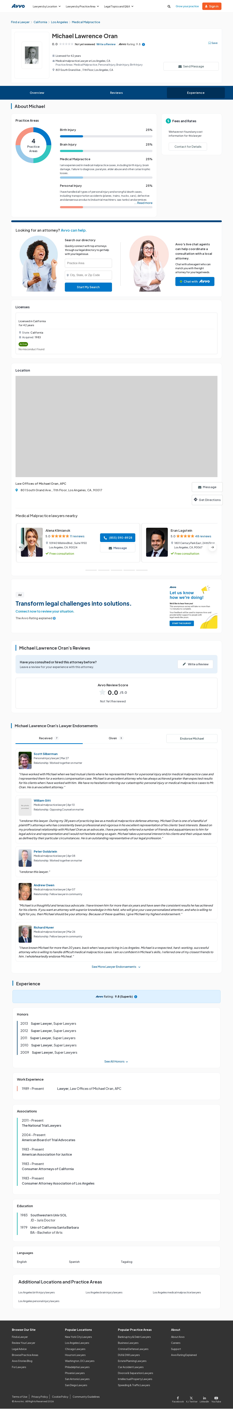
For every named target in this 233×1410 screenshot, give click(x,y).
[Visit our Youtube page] (215, 1400)
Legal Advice (19, 1350)
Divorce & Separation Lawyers (135, 1374)
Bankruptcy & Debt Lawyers (134, 1338)
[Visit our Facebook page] (178, 1400)
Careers (175, 1344)
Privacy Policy (40, 1398)
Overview (37, 94)
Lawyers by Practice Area (82, 6)
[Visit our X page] (192, 1400)
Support (176, 1350)
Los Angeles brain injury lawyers (104, 1293)
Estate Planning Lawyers (132, 1362)
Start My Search (88, 288)
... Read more (143, 204)
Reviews (116, 94)
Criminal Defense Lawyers (133, 1350)
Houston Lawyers (75, 1356)
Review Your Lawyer (23, 1344)
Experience (195, 94)
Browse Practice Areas (25, 1356)
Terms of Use (19, 1398)
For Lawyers (19, 1368)
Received (49, 739)
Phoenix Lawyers (75, 1374)
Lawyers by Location (47, 6)
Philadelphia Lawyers (77, 1368)
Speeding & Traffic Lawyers (134, 1386)
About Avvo (178, 1338)
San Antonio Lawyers (77, 1380)
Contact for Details (187, 148)
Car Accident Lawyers (131, 1368)
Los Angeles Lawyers (77, 1344)
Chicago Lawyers (75, 1350)
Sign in (212, 6)
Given (116, 739)
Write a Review (108, 45)
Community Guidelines (86, 1398)
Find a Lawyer (20, 1338)
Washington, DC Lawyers (79, 1362)
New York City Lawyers (78, 1338)
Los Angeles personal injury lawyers (38, 1302)
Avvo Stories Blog (22, 1362)
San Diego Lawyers (76, 1386)
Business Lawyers (128, 1344)
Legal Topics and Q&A (118, 6)
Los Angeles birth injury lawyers (36, 1293)
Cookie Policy (60, 1398)
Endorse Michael (192, 739)
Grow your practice (187, 6)
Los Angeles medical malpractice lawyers (177, 1293)
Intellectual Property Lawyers (135, 1380)
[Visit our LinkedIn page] (204, 1400)
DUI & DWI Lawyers (129, 1356)
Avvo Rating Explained (184, 1356)
